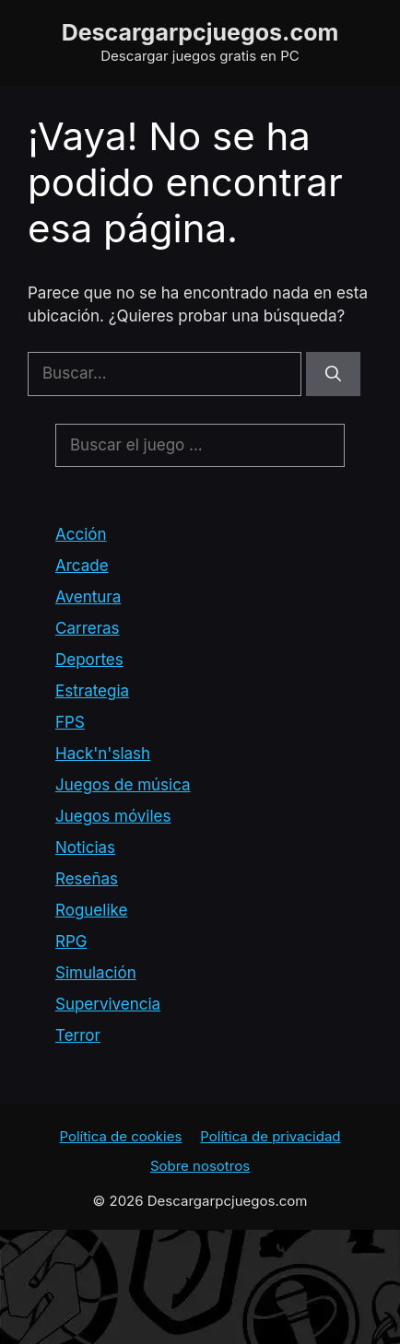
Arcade (82, 565)
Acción (81, 534)
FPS (70, 722)
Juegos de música (123, 785)
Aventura (88, 597)
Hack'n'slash (102, 753)
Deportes (89, 659)
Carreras (87, 628)
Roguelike (91, 910)
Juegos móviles (113, 816)
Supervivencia (107, 1004)
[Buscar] (333, 374)
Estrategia (92, 691)
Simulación (95, 973)
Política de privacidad (270, 1136)
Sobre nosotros (200, 1166)
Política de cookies (120, 1136)
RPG (71, 941)
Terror (77, 1035)
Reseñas (86, 879)
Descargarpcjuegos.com (200, 32)
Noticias (85, 847)
